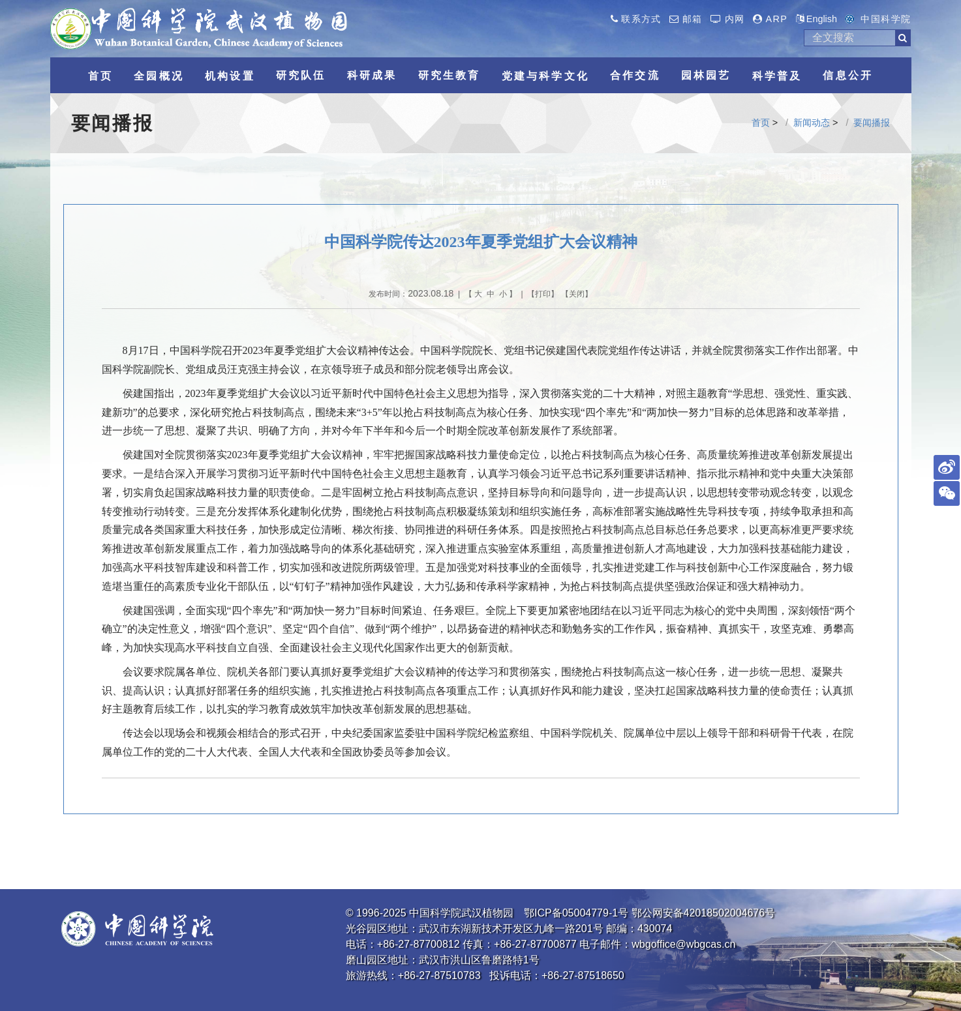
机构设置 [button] (230, 75)
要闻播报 (871, 122)
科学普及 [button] (777, 75)
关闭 (577, 294)
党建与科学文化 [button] (545, 75)
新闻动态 (811, 122)
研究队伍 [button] (301, 75)
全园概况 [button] (159, 75)
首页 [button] (100, 75)
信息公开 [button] (848, 75)
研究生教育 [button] (449, 75)
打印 (543, 294)
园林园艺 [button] (706, 75)
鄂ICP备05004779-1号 (576, 912)
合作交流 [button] (635, 75)
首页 (761, 122)
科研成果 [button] (372, 75)
